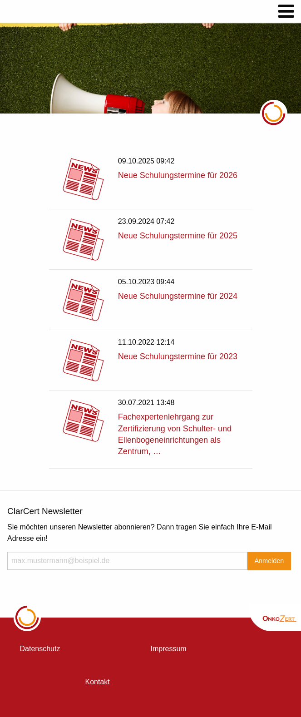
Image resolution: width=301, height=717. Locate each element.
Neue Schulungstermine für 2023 (177, 356)
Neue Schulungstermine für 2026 (177, 175)
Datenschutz (40, 649)
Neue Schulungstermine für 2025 (177, 235)
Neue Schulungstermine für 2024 (177, 296)
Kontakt (97, 682)
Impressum (169, 649)
